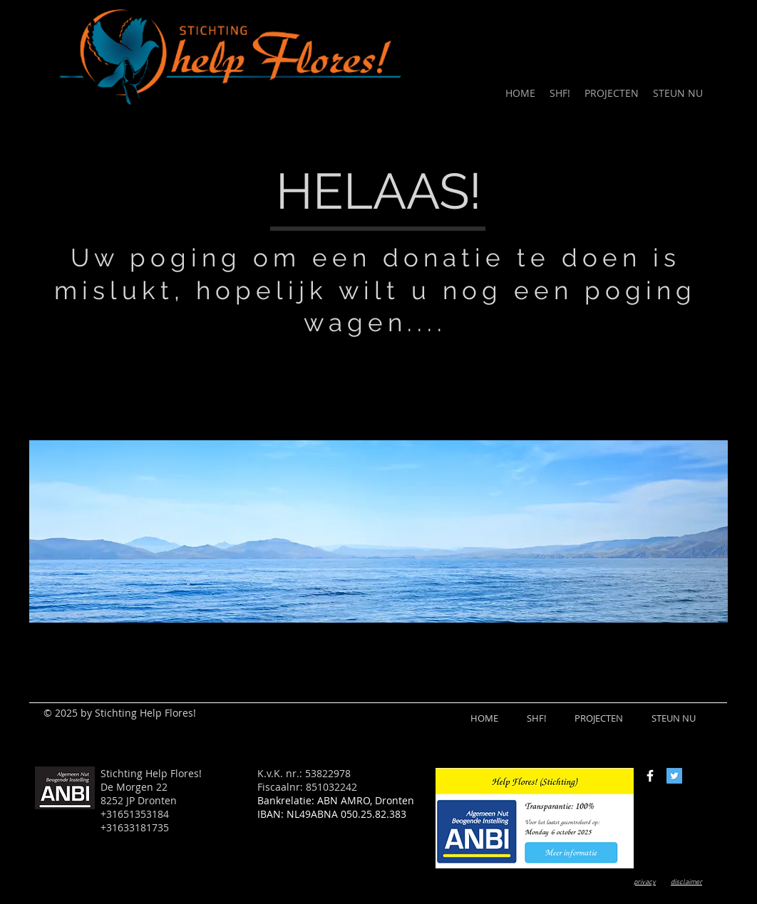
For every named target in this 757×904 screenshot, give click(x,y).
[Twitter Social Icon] (674, 776)
